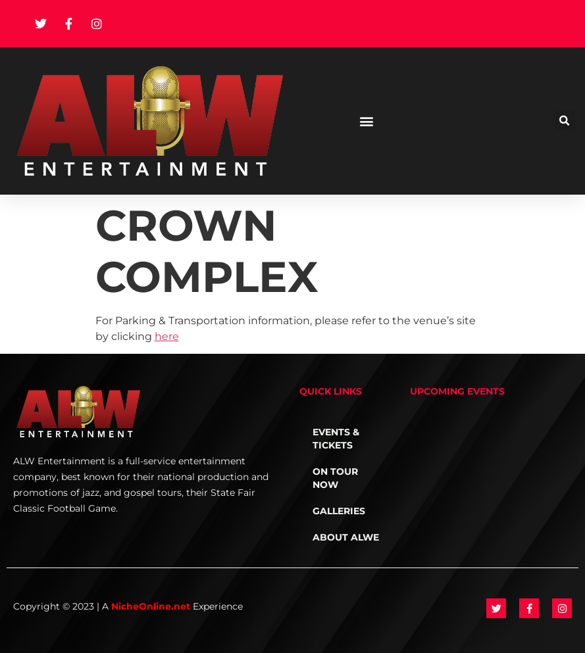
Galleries (339, 511)
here (167, 336)
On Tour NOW (335, 478)
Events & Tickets (336, 438)
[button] (366, 121)
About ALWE (346, 537)
